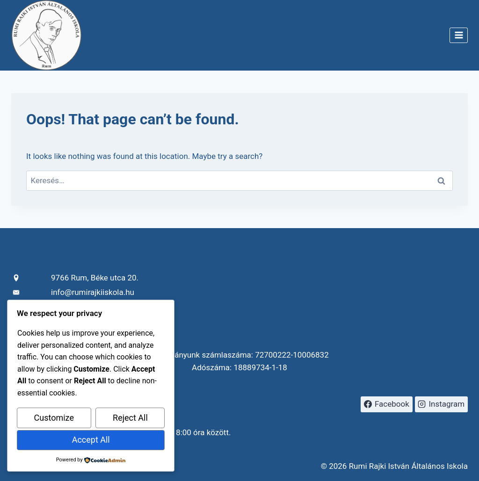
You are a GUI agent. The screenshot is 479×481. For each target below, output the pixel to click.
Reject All (130, 418)
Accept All (91, 440)
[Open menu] (459, 35)
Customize (54, 418)
